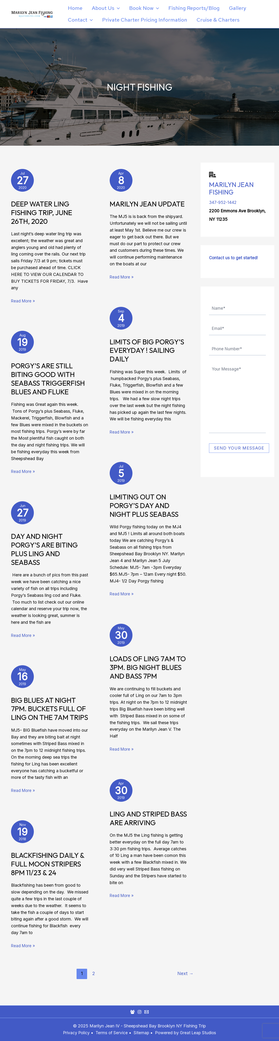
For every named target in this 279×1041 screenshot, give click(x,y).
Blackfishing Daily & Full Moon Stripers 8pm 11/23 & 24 (47, 866)
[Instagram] (139, 1012)
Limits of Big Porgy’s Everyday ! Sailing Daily (147, 352)
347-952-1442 (223, 202)
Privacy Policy (75, 1032)
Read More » (23, 302)
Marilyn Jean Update (147, 205)
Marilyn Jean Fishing (231, 188)
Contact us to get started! (234, 257)
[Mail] (146, 1012)
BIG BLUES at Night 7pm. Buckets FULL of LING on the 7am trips (49, 711)
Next (185, 982)
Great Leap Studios (199, 1032)
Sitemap (142, 1032)
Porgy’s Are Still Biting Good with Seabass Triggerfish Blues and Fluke (48, 380)
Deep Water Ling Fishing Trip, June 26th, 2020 (41, 214)
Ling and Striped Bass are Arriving (148, 820)
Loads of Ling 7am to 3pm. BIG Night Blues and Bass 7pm (148, 669)
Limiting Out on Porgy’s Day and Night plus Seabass (144, 507)
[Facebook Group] (132, 1012)
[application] (118, 8)
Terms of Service (111, 1032)
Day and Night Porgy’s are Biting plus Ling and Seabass (44, 551)
